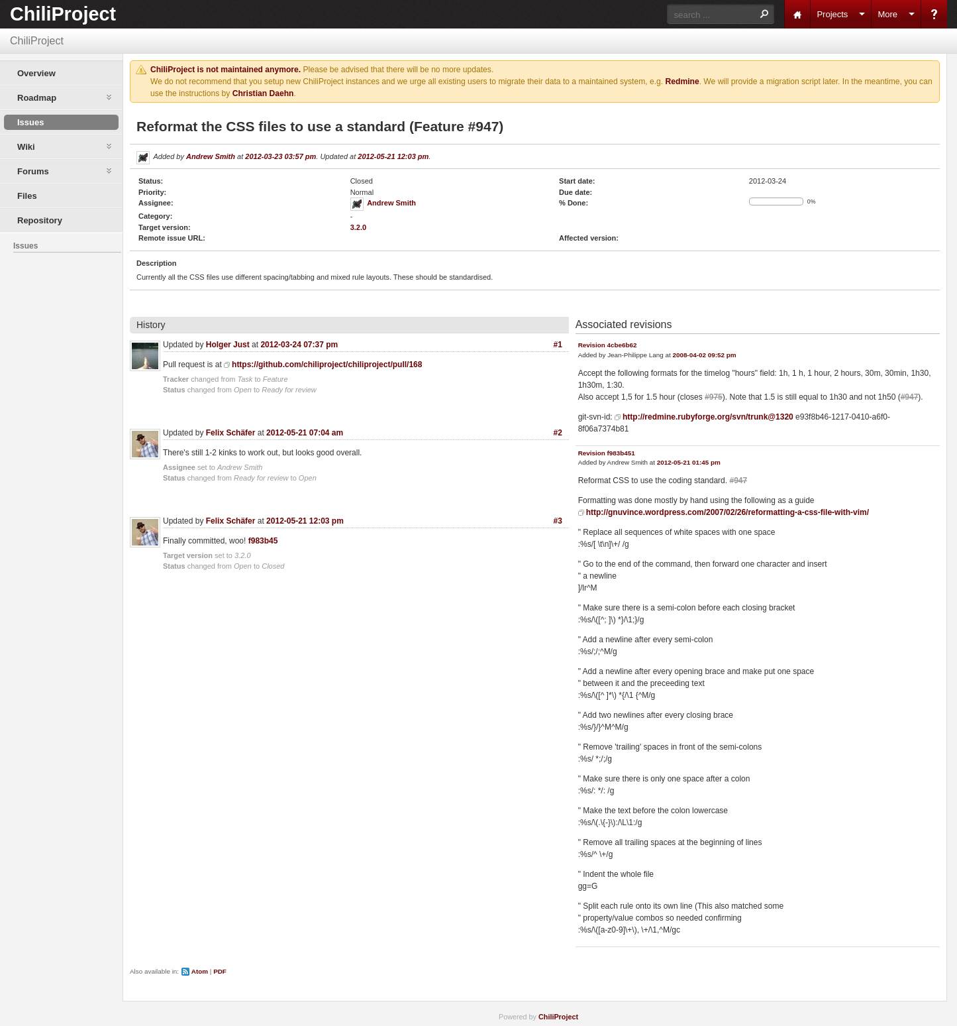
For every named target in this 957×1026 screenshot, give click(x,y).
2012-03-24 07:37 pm (299, 344)
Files (27, 196)
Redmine (682, 81)
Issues (30, 122)
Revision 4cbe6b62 (607, 345)
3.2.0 (358, 227)
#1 (558, 344)
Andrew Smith (210, 156)
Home (797, 14)
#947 (910, 397)
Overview (36, 73)
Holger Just (228, 344)
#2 (558, 432)
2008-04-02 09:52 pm (704, 355)
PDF (220, 971)
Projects (832, 14)
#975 (714, 397)
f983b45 (263, 540)
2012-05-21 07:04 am (304, 432)
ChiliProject (63, 14)
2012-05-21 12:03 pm (393, 156)
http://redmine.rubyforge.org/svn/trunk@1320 (708, 417)
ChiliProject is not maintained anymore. (225, 69)
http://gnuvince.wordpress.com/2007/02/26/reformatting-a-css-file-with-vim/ (727, 512)
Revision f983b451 (606, 453)
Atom (199, 971)
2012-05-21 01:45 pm (689, 462)
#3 (558, 521)
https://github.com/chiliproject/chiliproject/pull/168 (327, 364)
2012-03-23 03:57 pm (280, 156)
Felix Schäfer (231, 432)
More (887, 14)
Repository (39, 220)
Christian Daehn (263, 93)
